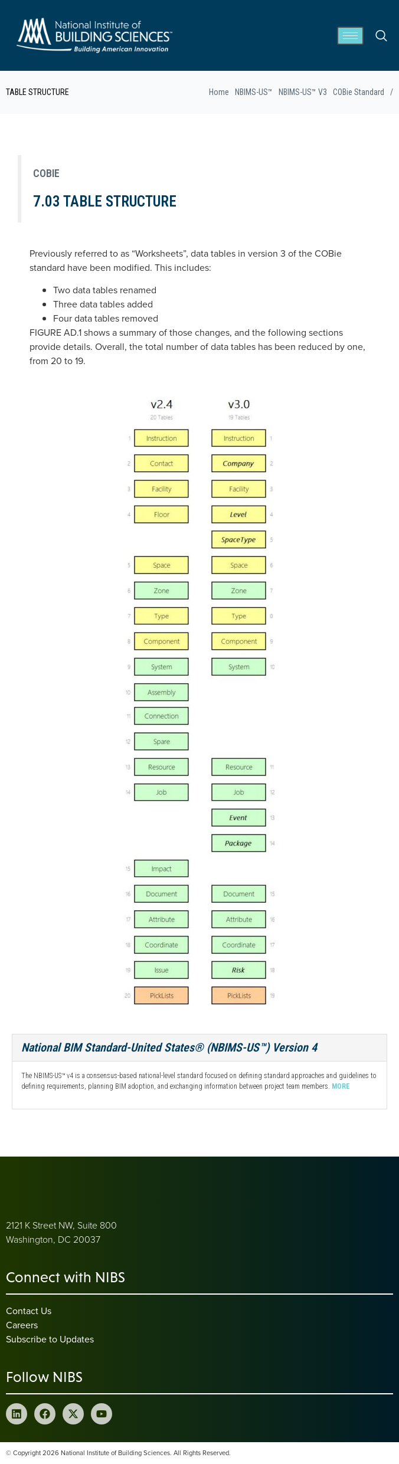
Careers (22, 1324)
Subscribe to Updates (50, 1338)
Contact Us (28, 1310)
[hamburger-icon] (350, 36)
